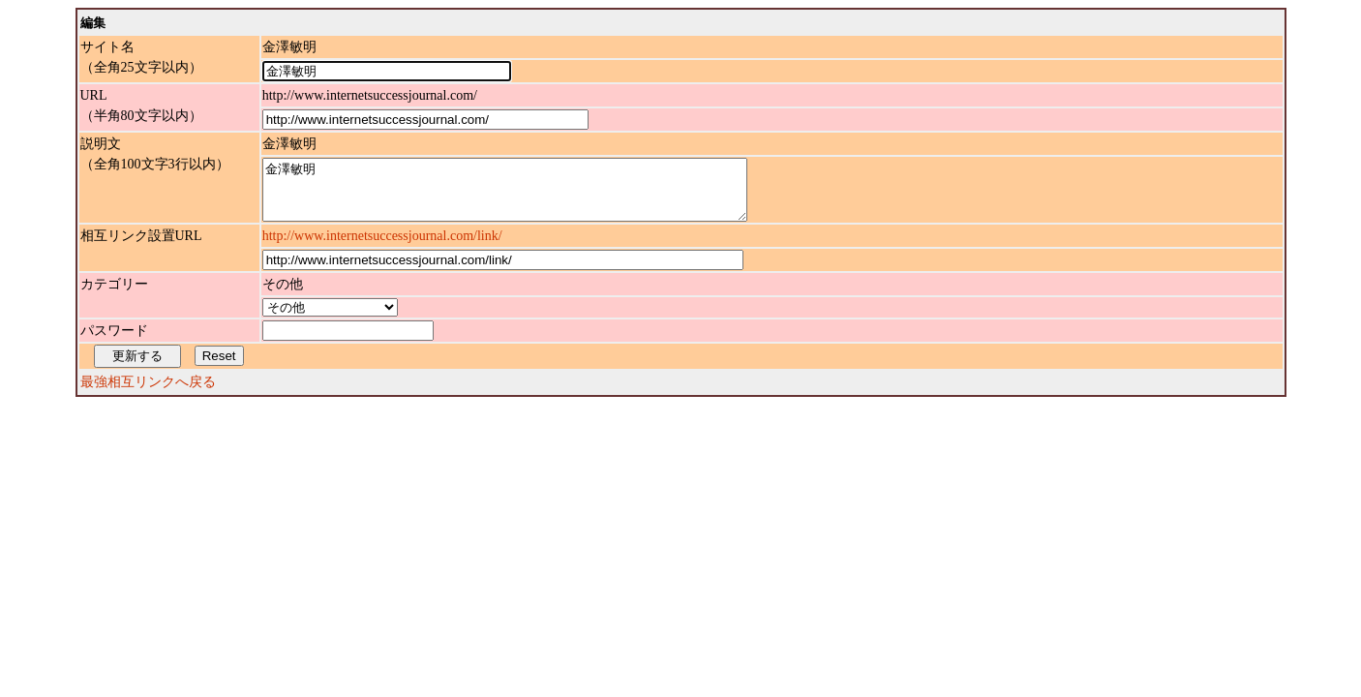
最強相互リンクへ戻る (148, 393)
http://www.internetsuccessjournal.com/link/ (382, 247)
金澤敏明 (533, 195)
